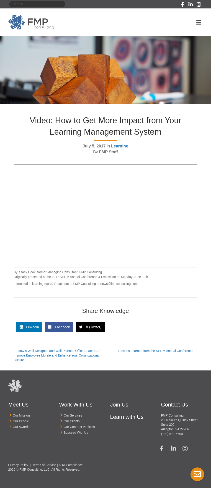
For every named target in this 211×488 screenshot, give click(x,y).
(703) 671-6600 (172, 434)
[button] (182, 5)
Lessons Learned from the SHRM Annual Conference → (157, 351)
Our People (21, 421)
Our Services (73, 415)
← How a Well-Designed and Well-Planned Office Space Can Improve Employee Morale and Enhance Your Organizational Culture (57, 355)
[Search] (37, 4)
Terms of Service (44, 465)
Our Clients (72, 421)
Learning (120, 146)
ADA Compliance (71, 465)
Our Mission (21, 415)
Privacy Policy (18, 465)
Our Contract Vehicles (79, 427)
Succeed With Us (76, 432)
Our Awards (21, 427)
